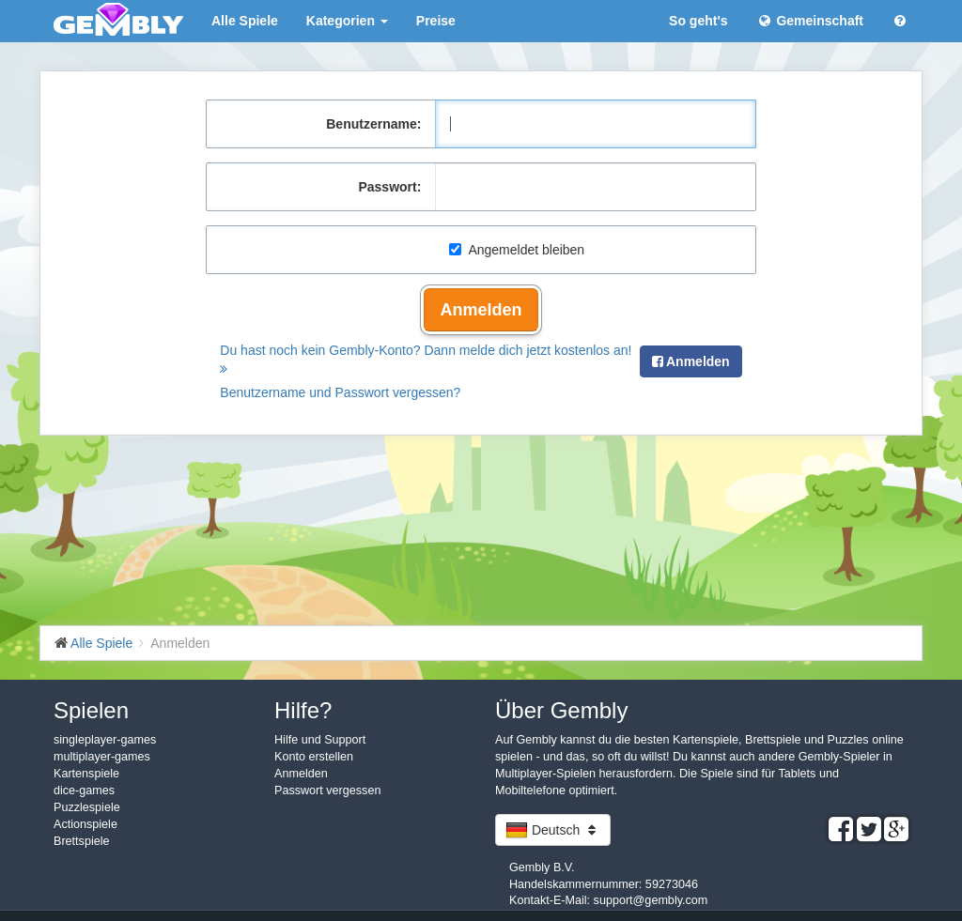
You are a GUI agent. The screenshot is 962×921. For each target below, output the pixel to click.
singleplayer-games (105, 739)
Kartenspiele (86, 773)
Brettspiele (82, 841)
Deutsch (552, 830)
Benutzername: (373, 123)
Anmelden (480, 309)
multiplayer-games (102, 756)
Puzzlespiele (87, 807)
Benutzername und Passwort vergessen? (340, 392)
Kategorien (347, 20)
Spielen (91, 710)
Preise (436, 20)
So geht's (698, 20)
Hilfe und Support (319, 739)
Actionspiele (85, 824)
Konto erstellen (313, 756)
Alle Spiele (244, 20)
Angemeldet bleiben (516, 249)
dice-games (84, 790)
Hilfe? (303, 710)
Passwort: (389, 186)
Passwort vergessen (327, 790)
